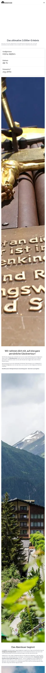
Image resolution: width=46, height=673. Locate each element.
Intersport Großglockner (7, 365)
